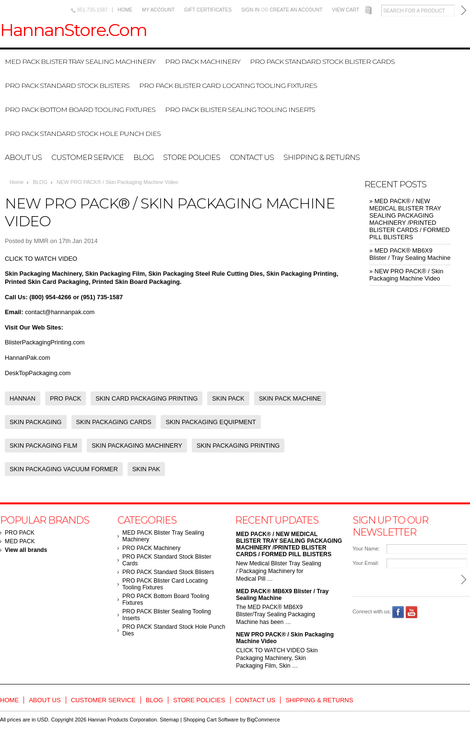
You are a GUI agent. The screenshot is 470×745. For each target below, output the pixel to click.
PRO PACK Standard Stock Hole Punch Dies (83, 133)
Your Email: (365, 563)
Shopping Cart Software (210, 719)
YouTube (412, 612)
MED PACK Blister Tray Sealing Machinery (80, 61)
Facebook (398, 612)
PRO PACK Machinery (202, 61)
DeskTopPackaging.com (37, 373)
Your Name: (366, 548)
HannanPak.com (27, 357)
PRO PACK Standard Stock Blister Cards (322, 61)
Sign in (250, 9)
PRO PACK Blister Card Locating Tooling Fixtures (228, 85)
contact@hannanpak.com (59, 312)
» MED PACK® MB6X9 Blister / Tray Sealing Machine (409, 254)
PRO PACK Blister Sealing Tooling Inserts (240, 109)
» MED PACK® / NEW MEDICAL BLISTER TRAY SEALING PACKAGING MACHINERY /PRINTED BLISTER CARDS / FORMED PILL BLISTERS (409, 219)
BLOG (40, 182)
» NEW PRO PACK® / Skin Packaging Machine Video (406, 275)
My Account (158, 9)
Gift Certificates (208, 9)
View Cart (345, 9)
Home (125, 9)
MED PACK (20, 541)
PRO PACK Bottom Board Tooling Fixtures (80, 109)
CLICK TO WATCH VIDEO (41, 258)
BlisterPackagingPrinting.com (44, 342)
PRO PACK (20, 532)
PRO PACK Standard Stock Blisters (67, 85)
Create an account (296, 9)
